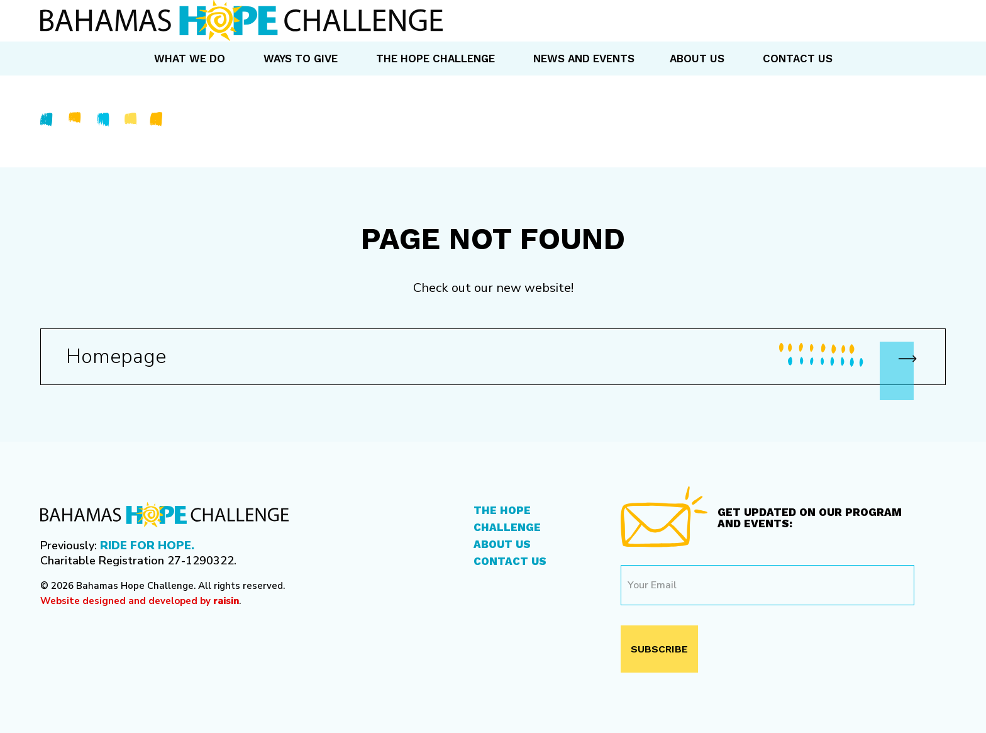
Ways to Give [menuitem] (300, 58)
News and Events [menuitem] (583, 58)
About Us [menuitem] (697, 58)
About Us (502, 544)
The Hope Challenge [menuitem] (435, 58)
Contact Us (510, 561)
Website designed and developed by (139, 601)
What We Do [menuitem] (189, 58)
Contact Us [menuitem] (798, 58)
